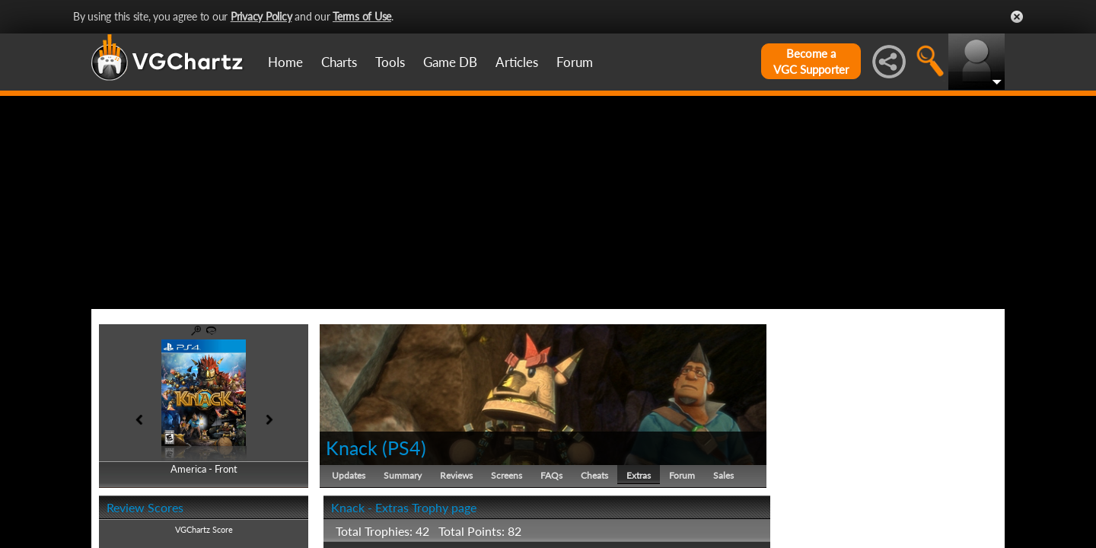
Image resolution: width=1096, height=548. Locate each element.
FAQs (551, 475)
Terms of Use (362, 16)
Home (285, 62)
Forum (574, 62)
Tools (390, 62)
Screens (506, 475)
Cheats (594, 475)
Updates (348, 475)
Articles (516, 62)
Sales (723, 475)
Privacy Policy (261, 16)
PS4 (404, 447)
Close (1017, 17)
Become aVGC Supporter (811, 61)
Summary (403, 475)
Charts (339, 62)
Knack (352, 447)
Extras (638, 475)
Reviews (456, 475)
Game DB (450, 62)
